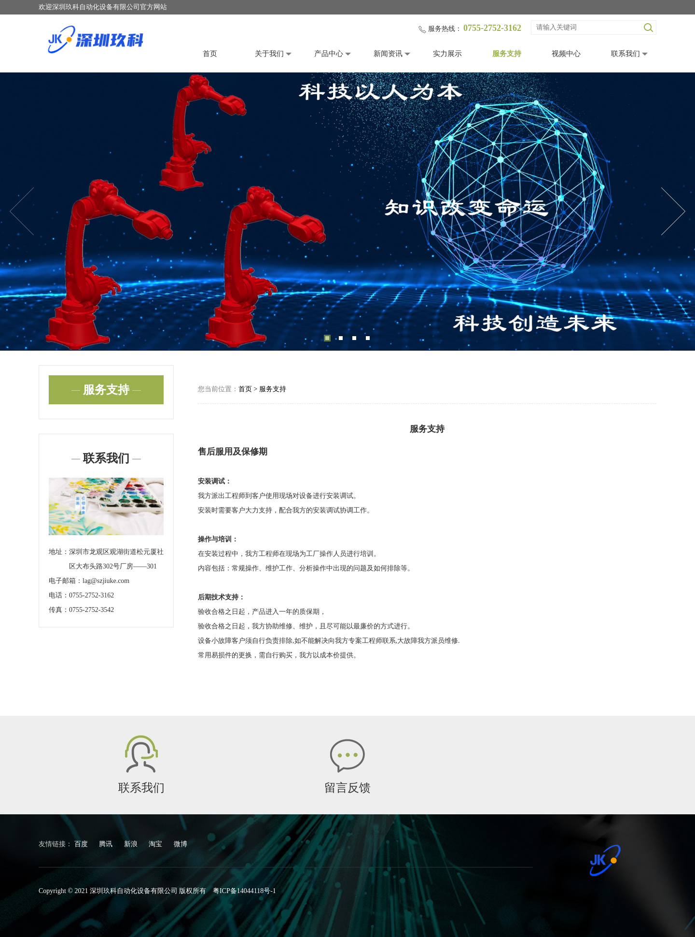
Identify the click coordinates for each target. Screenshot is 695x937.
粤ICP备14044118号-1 (244, 890)
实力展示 (447, 53)
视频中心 (566, 53)
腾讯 (106, 844)
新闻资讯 (388, 53)
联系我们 (625, 53)
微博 (180, 844)
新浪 (131, 844)
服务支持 (506, 53)
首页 (210, 53)
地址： (59, 551)
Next (673, 211)
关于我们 (269, 53)
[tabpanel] (347, 211)
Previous (22, 211)
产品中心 (328, 53)
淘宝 (156, 844)
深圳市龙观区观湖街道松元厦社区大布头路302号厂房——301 (116, 559)
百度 (82, 844)
